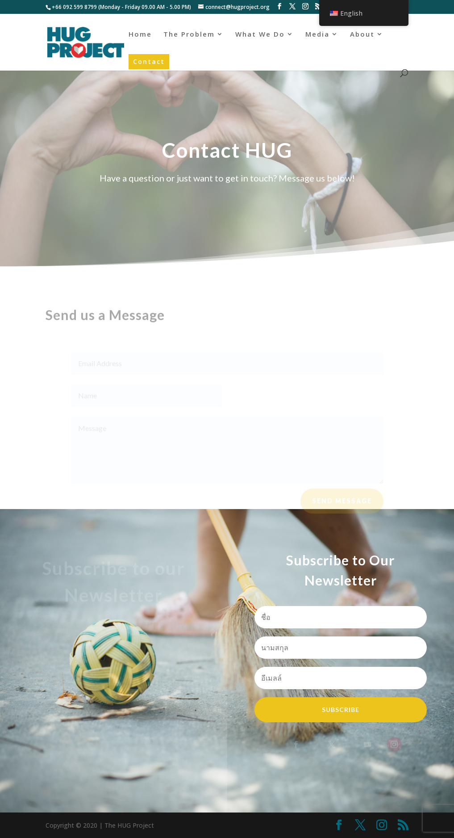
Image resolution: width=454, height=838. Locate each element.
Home (140, 34)
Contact (149, 61)
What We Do (260, 34)
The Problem (189, 34)
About (362, 34)
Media (317, 34)
